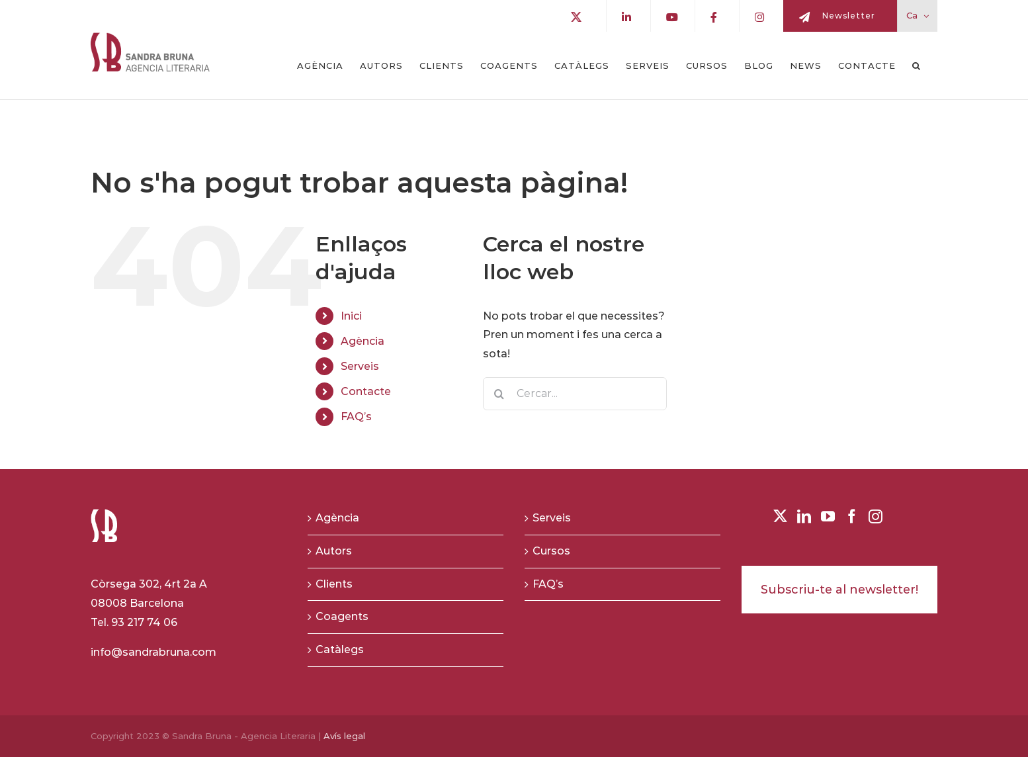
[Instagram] (875, 516)
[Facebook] (852, 516)
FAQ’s (356, 416)
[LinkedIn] (804, 516)
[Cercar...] (575, 393)
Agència (362, 341)
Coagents (342, 616)
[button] (916, 65)
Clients (334, 584)
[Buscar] (499, 393)
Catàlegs (340, 649)
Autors (334, 551)
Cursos (551, 551)
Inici (351, 316)
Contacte (366, 391)
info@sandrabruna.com (153, 652)
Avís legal (344, 736)
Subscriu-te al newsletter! (839, 589)
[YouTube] (828, 516)
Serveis (360, 366)
